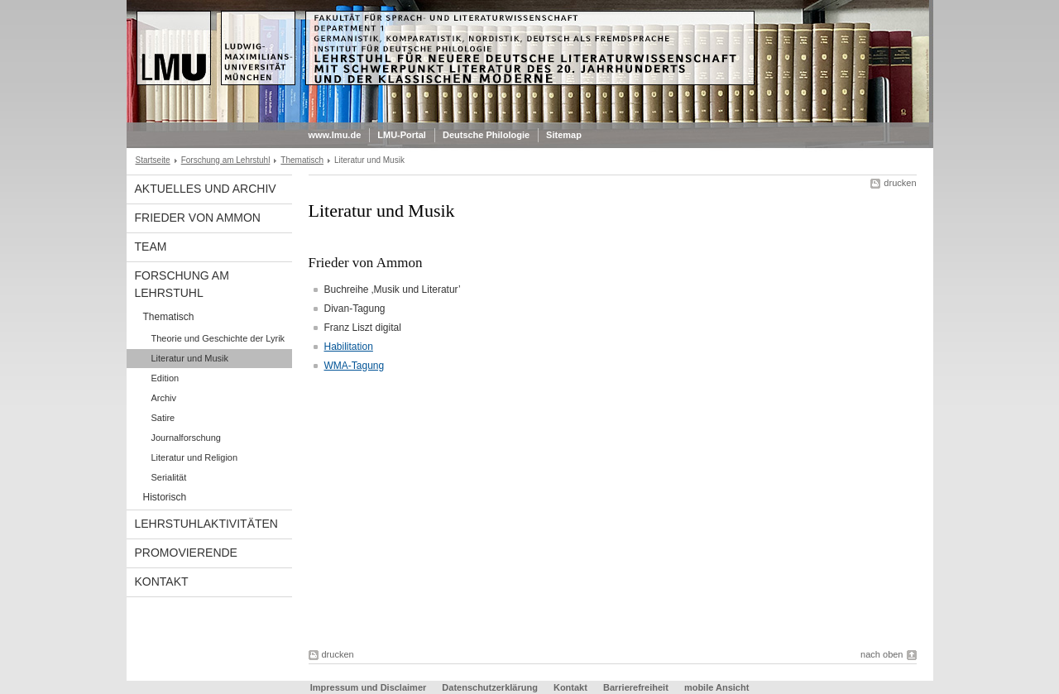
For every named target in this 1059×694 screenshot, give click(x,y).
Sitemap (564, 135)
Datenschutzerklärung (490, 687)
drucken (900, 183)
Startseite (153, 160)
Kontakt (162, 581)
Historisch (165, 497)
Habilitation (348, 346)
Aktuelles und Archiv (205, 188)
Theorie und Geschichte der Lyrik (218, 338)
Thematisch (301, 160)
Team (151, 246)
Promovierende (186, 552)
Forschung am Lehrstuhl (226, 160)
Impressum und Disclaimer (368, 687)
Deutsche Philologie (486, 135)
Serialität (169, 477)
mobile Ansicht (716, 687)
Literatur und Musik (190, 358)
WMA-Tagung (354, 365)
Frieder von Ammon (198, 217)
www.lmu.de (335, 135)
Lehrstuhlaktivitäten (206, 523)
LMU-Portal (401, 135)
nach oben (881, 654)
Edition (165, 378)
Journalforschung (186, 438)
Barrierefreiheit (637, 687)
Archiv (164, 398)
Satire (163, 418)
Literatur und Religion (194, 457)
